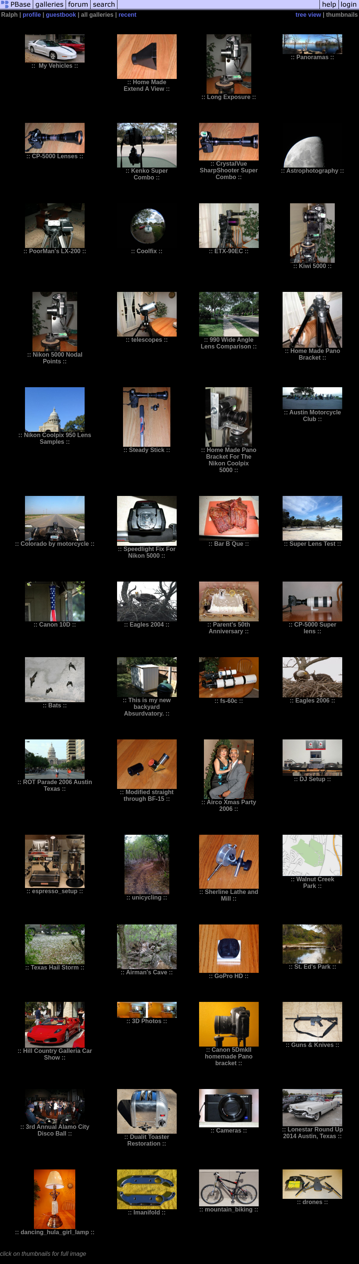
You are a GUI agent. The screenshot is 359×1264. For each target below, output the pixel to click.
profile (32, 15)
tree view (308, 15)
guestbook (61, 15)
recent (127, 15)
